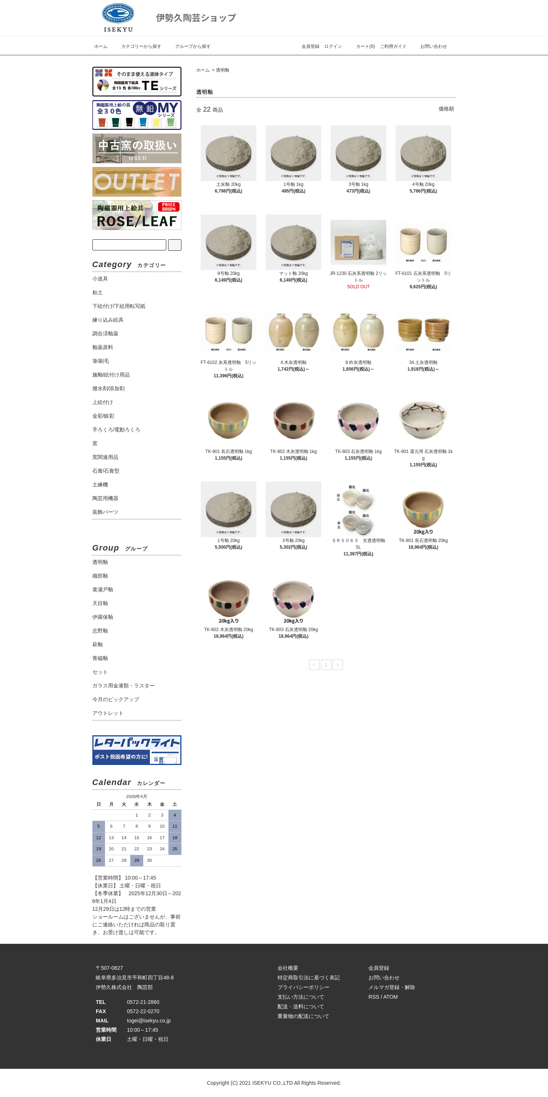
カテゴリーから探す (136, 46)
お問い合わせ (429, 46)
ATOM (390, 997)
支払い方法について (301, 997)
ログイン (333, 46)
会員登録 (310, 46)
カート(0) (361, 46)
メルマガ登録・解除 (391, 987)
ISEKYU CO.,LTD (272, 1083)
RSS (373, 997)
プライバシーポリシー (303, 987)
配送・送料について (301, 1006)
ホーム (101, 46)
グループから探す (188, 46)
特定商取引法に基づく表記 (309, 978)
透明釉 (222, 70)
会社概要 (288, 968)
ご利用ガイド (393, 46)
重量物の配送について (303, 1016)
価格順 (446, 109)
